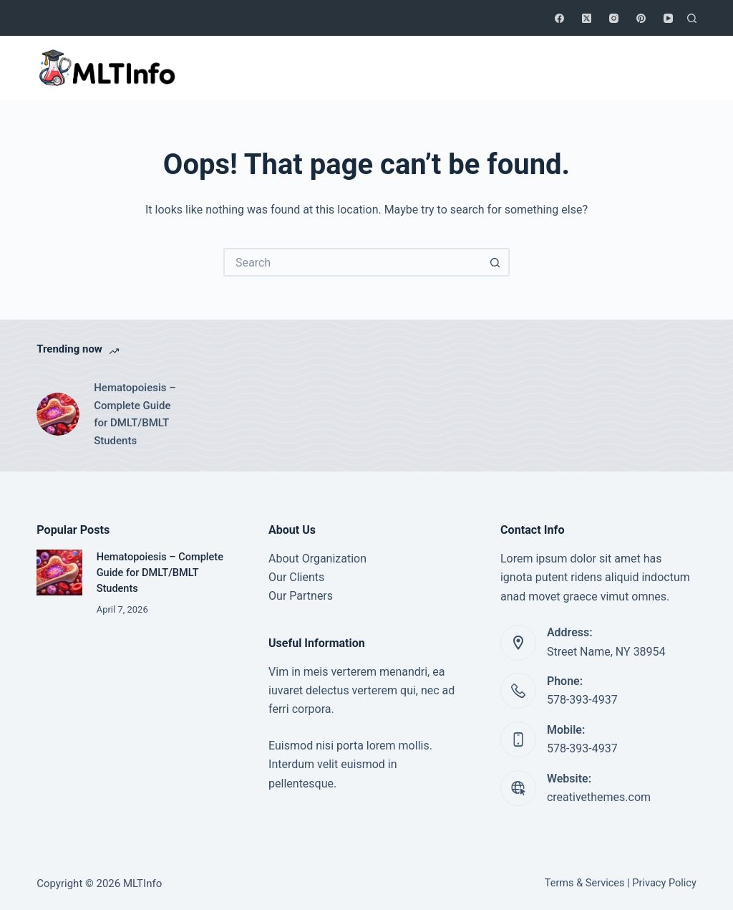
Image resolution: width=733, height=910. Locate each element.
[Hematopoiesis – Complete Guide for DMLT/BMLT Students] (58, 414)
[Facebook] (559, 18)
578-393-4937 (582, 700)
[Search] (691, 18)
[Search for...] (352, 262)
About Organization (317, 558)
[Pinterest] (641, 18)
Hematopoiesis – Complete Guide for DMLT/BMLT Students (135, 414)
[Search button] (495, 262)
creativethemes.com (599, 797)
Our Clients (296, 577)
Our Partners (300, 596)
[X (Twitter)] (586, 18)
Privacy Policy (664, 883)
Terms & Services (585, 883)
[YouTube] (668, 18)
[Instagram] (613, 18)
